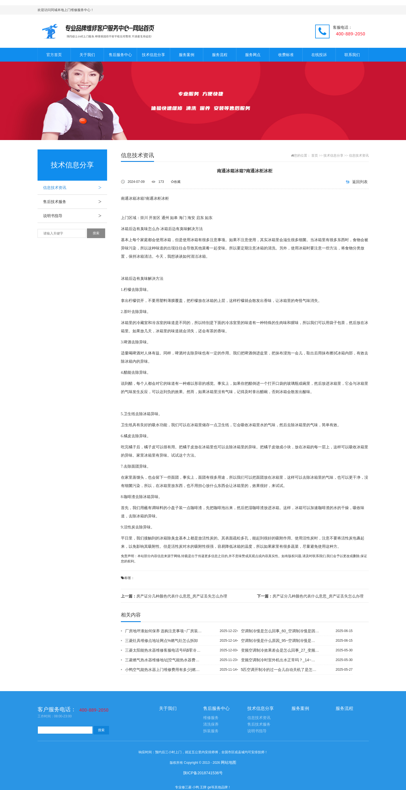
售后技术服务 (75, 202)
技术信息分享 (153, 54)
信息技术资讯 (75, 187)
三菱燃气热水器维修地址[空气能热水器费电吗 (164, 660)
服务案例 (186, 54)
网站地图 (228, 762)
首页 (314, 155)
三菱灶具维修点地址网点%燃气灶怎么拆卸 (161, 640)
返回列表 (360, 182)
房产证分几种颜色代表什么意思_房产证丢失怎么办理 (174, 596)
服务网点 (253, 54)
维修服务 (211, 718)
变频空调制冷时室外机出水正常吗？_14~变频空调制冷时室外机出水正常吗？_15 (280, 660)
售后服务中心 (120, 54)
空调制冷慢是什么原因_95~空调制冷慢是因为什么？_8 (280, 640)
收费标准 (286, 54)
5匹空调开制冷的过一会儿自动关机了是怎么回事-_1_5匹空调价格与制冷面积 (280, 669)
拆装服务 (211, 731)
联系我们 (352, 54)
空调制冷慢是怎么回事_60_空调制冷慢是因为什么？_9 (280, 631)
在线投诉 (319, 54)
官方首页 (54, 54)
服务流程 (219, 54)
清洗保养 (211, 724)
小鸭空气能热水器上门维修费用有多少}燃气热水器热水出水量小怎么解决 (164, 669)
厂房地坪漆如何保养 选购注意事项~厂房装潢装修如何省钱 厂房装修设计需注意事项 (164, 631)
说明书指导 (75, 216)
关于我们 (87, 54)
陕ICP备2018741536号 (203, 773)
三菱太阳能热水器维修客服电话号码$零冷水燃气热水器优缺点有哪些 (164, 650)
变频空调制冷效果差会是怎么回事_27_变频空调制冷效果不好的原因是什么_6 (280, 650)
